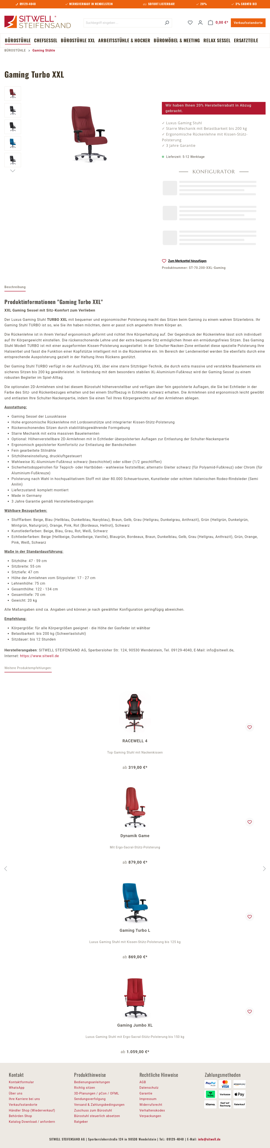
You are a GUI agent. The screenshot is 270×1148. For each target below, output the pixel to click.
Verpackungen (150, 1116)
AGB (143, 1082)
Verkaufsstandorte (248, 23)
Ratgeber (81, 1121)
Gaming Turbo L (135, 930)
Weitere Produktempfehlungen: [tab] (28, 668)
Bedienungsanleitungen (92, 1082)
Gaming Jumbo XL (135, 1025)
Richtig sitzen (84, 1087)
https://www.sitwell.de (39, 656)
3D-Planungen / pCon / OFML (96, 1093)
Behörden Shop (20, 1116)
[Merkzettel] (190, 22)
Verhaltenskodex (152, 1110)
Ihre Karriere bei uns (24, 1099)
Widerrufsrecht (151, 1104)
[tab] (15, 287)
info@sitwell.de (209, 1139)
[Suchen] (167, 22)
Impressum (148, 1099)
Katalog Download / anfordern (32, 1121)
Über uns (16, 1093)
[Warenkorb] (218, 22)
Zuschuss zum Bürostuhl (93, 1110)
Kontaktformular (21, 1082)
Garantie (146, 1093)
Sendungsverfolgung (90, 1099)
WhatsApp (17, 1087)
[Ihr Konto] (200, 22)
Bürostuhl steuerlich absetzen (97, 1116)
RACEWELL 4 (135, 741)
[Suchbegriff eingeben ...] (123, 22)
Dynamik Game (135, 835)
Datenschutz (149, 1087)
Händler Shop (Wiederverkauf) (32, 1110)
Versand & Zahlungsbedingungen (99, 1104)
